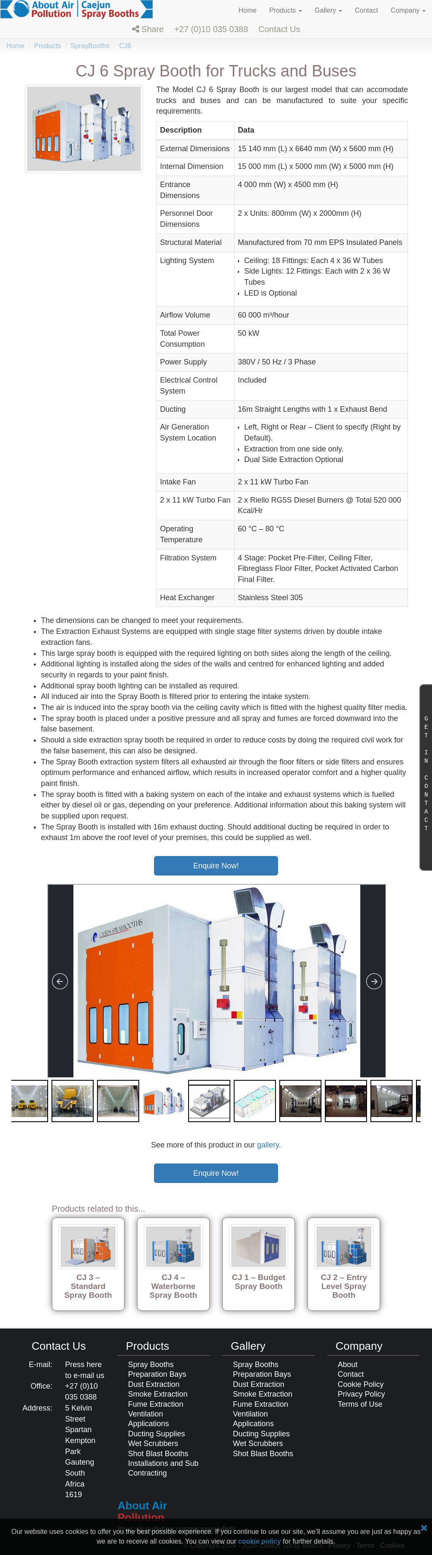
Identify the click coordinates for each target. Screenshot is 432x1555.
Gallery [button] (328, 10)
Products (47, 45)
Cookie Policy (361, 1384)
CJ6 (125, 45)
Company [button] (408, 10)
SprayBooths (90, 45)
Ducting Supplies (156, 1434)
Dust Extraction (154, 1384)
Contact (366, 10)
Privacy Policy (361, 1394)
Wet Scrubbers (153, 1443)
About (348, 1364)
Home (248, 10)
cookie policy (259, 1541)
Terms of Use (360, 1404)
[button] (148, 29)
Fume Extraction (156, 1404)
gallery (268, 1145)
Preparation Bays (157, 1374)
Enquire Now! (216, 866)
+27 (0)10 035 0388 (211, 29)
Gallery (248, 1346)
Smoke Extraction (158, 1394)
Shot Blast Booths (158, 1453)
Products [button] (285, 10)
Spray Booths (151, 1364)
